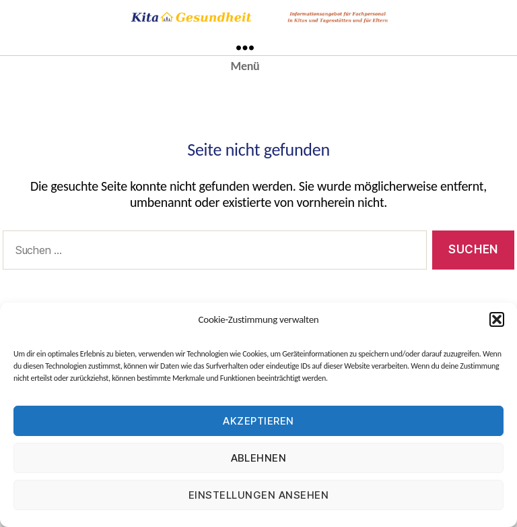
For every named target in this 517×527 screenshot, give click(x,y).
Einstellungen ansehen (258, 495)
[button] (497, 319)
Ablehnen (259, 458)
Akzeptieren (258, 420)
